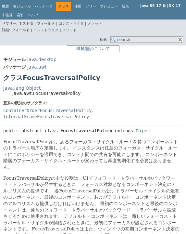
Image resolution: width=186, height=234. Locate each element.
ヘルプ (33, 15)
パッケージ (44, 6)
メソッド (95, 23)
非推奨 (7, 15)
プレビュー (109, 6)
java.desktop (41, 59)
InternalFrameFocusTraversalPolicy (46, 116)
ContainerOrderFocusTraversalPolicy (47, 110)
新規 (125, 6)
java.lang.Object (22, 88)
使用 (77, 6)
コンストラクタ (71, 23)
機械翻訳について (93, 48)
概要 (5, 6)
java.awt (36, 67)
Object (143, 130)
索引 (20, 15)
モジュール (22, 6)
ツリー (90, 6)
